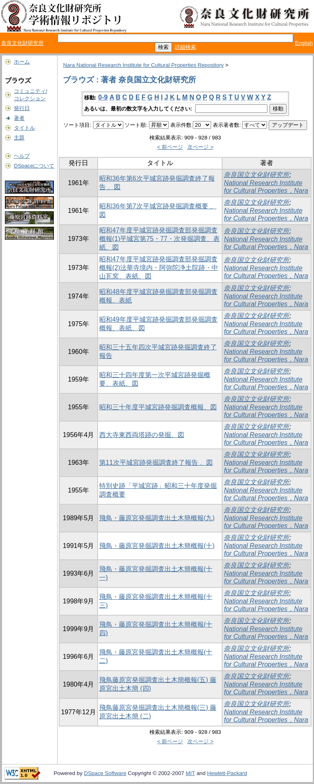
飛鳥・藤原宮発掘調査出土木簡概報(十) (157, 545)
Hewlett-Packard (227, 773)
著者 (19, 118)
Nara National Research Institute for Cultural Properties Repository (143, 65)
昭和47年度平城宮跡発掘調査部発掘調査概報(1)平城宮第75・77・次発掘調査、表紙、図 (159, 239)
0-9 (103, 97)
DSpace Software (105, 773)
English (304, 43)
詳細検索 (185, 47)
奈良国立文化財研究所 (256, 174)
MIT (190, 773)
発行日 (22, 108)
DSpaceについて (34, 166)
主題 (19, 138)
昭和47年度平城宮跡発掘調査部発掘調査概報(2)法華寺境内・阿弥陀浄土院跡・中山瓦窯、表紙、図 (158, 268)
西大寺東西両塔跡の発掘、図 (141, 434)
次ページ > (200, 147)
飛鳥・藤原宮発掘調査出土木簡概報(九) (157, 518)
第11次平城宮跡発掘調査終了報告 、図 (156, 462)
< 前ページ (170, 147)
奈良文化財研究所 (22, 43)
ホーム (22, 62)
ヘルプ (22, 156)
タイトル (24, 128)
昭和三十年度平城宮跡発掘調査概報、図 (158, 407)
